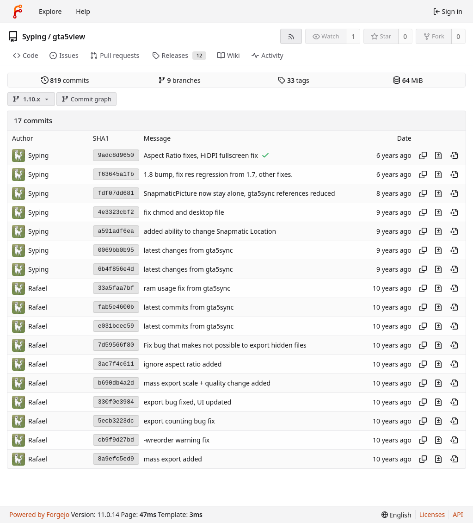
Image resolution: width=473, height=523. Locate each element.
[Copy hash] (423, 155)
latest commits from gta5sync (188, 307)
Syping (34, 36)
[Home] (18, 11)
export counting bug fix (179, 421)
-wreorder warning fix (176, 440)
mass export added (173, 459)
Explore (50, 11)
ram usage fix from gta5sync (187, 288)
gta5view (69, 36)
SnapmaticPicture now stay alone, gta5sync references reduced (239, 193)
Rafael (37, 288)
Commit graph (86, 99)
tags (293, 80)
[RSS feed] (291, 36)
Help (83, 11)
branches (179, 80)
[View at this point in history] (454, 155)
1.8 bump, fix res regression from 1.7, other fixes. (218, 174)
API (458, 514)
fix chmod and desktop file (184, 212)
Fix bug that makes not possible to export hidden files (225, 345)
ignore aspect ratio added (183, 364)
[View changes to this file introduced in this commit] (438, 155)
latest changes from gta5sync (188, 250)
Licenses (432, 514)
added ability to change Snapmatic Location (210, 231)
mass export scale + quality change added (207, 383)
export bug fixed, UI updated (187, 402)
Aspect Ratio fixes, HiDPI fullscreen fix (201, 155)
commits (65, 80)
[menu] (396, 515)
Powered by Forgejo (39, 514)
